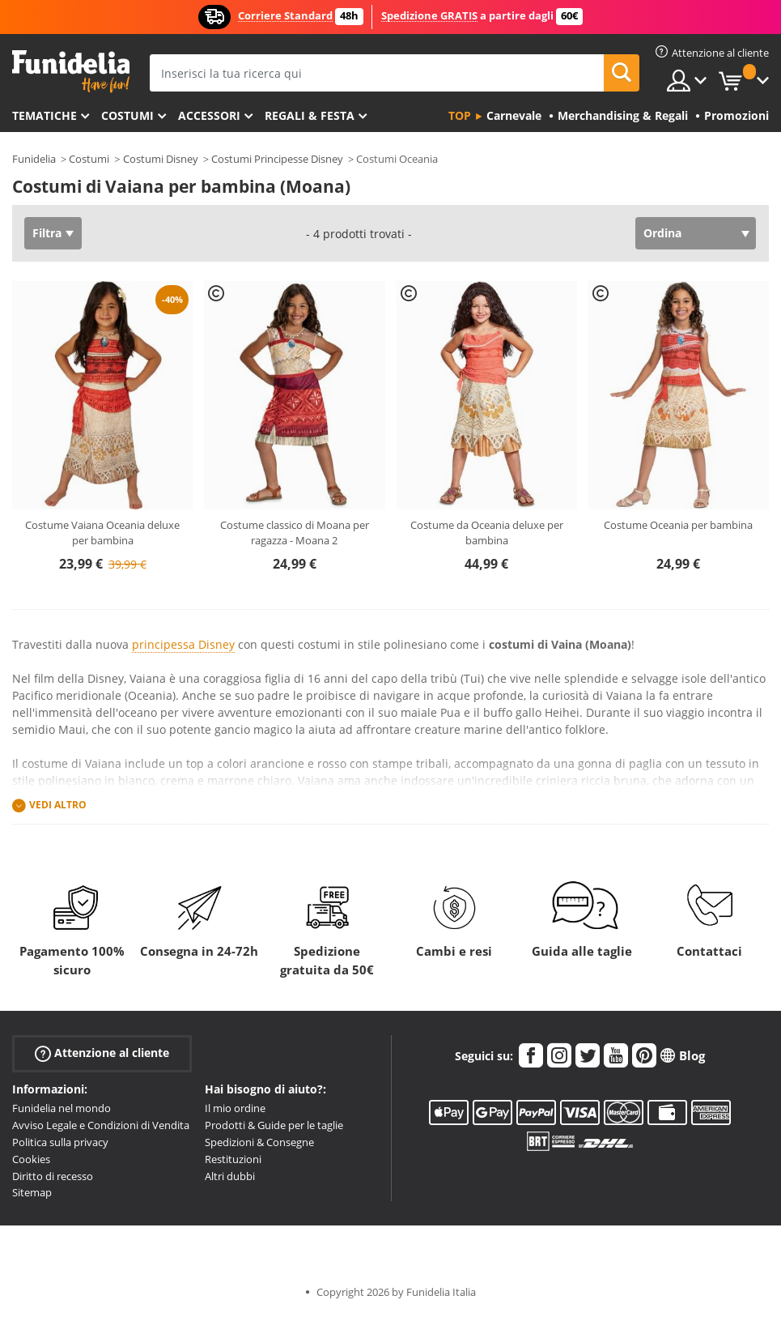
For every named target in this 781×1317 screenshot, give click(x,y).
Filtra (47, 233)
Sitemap (32, 1192)
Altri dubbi (230, 1176)
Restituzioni (233, 1159)
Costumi (127, 115)
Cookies (31, 1159)
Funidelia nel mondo (61, 1108)
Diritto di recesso (52, 1176)
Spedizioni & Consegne (259, 1142)
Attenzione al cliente (102, 1053)
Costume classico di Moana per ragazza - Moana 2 (294, 533)
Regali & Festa (309, 115)
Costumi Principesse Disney (277, 158)
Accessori (209, 115)
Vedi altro (58, 805)
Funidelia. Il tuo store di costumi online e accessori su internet (70, 71)
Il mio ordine (235, 1108)
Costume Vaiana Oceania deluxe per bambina (102, 533)
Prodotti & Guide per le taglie (274, 1125)
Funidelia (34, 158)
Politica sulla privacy (60, 1142)
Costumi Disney (160, 158)
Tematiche (44, 115)
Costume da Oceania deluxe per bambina (486, 533)
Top (459, 115)
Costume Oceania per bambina (678, 525)
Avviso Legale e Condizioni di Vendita (100, 1125)
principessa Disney (183, 644)
